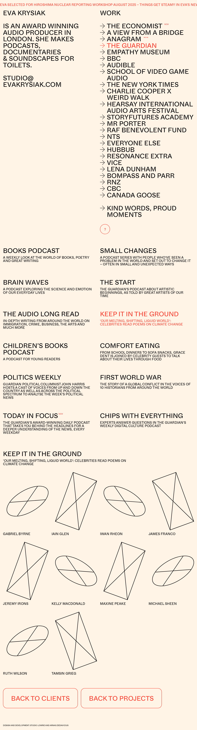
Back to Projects (121, 698)
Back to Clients (40, 698)
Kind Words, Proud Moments (138, 211)
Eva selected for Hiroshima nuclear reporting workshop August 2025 (68, 4)
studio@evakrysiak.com (33, 81)
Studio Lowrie (37, 725)
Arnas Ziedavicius (59, 725)
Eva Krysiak (24, 13)
